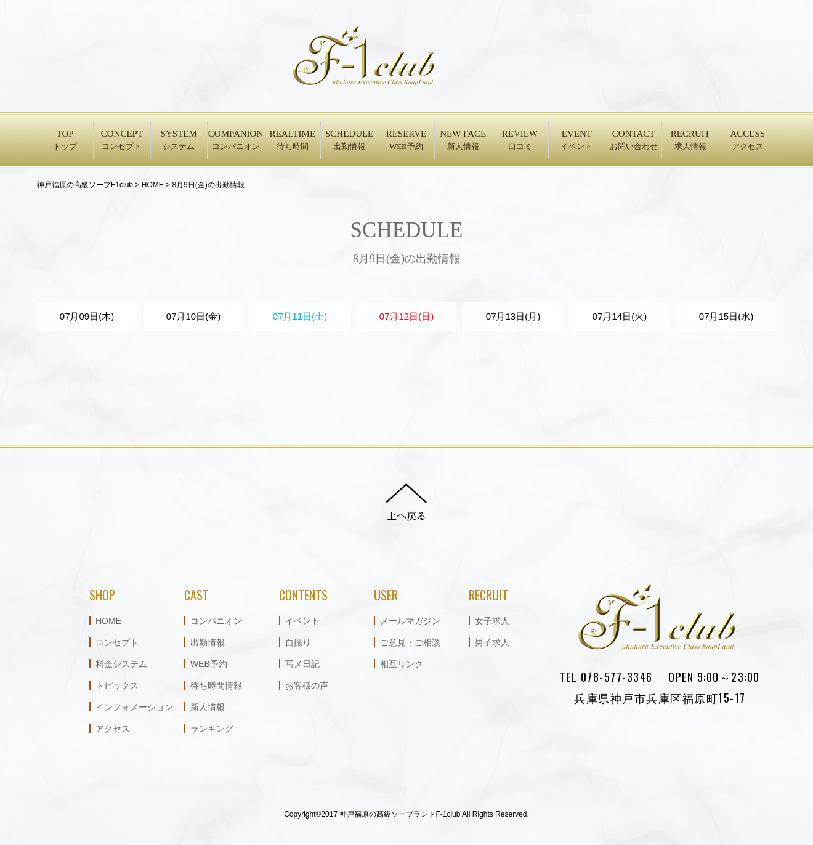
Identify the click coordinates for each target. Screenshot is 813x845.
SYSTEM (179, 141)
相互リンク (401, 664)
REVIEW (519, 141)
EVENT (577, 141)
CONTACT (633, 141)
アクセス (112, 729)
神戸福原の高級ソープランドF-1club (399, 814)
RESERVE (406, 141)
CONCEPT (122, 141)
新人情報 (207, 707)
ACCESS (747, 141)
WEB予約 (208, 664)
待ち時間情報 (216, 685)
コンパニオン (216, 621)
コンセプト (117, 642)
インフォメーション (134, 707)
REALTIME (292, 141)
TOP (65, 141)
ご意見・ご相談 (410, 642)
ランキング (211, 729)
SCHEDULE (349, 141)
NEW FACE (463, 141)
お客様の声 (306, 685)
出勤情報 (207, 642)
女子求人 (492, 621)
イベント (302, 621)
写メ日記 (302, 664)
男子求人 (492, 642)
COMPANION (236, 141)
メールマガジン (410, 621)
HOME (108, 621)
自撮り (298, 642)
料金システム (121, 664)
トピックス (117, 685)
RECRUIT (690, 141)
